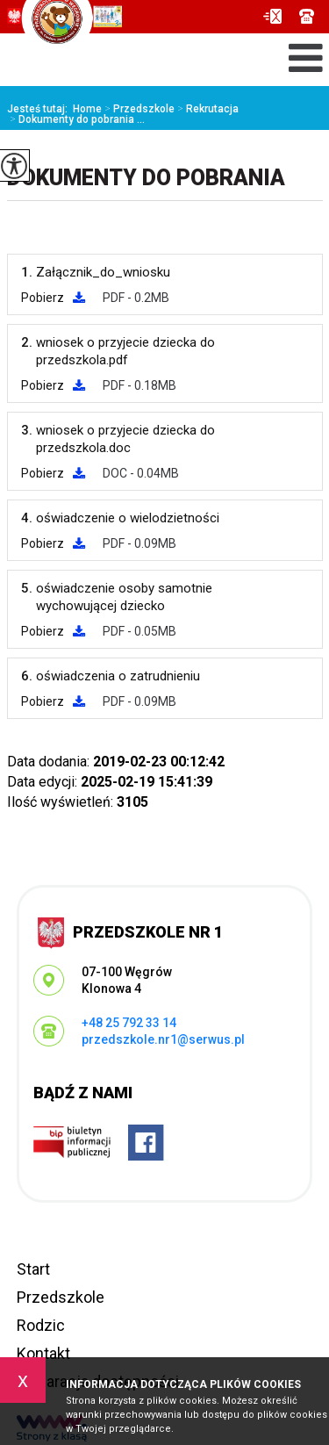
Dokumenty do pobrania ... (76, 119)
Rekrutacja (207, 109)
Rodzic (41, 1325)
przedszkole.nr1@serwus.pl (272, 16)
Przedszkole (138, 109)
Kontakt (43, 1353)
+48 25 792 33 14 (306, 16)
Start (33, 1269)
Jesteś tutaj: (40, 109)
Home (87, 109)
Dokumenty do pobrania (146, 178)
